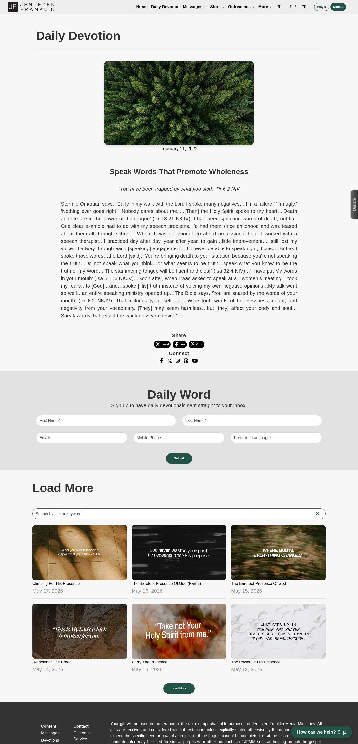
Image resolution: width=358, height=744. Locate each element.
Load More (179, 688)
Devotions (50, 740)
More (265, 7)
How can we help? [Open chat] (321, 732)
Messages (195, 7)
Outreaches (241, 7)
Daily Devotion (165, 7)
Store (217, 7)
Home (142, 7)
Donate (338, 7)
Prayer (321, 7)
